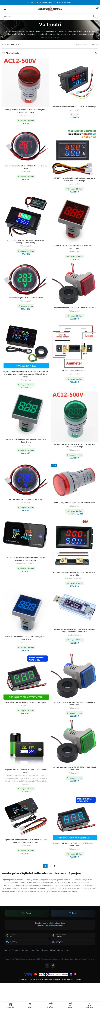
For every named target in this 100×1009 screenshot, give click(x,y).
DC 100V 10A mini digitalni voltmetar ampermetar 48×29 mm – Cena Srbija (74, 179)
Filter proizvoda (12, 53)
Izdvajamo (80, 583)
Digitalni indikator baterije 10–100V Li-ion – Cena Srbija (25, 776)
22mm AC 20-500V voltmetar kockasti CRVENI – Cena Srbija (74, 246)
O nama (7, 955)
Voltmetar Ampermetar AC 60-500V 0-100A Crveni (74, 309)
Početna (5, 44)
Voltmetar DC (74, 112)
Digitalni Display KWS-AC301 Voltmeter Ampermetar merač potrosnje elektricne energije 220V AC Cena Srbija (25, 376)
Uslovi (32, 955)
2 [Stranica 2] (50, 871)
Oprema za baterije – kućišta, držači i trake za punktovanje (25, 783)
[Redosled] (96, 53)
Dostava (15, 955)
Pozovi (26, 918)
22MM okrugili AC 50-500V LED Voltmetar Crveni (74, 506)
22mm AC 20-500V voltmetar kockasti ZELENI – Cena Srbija (26, 443)
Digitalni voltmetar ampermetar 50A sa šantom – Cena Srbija (74, 578)
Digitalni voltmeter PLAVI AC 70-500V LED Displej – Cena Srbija (74, 849)
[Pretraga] (50, 16)
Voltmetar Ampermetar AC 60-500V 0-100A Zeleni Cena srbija (74, 773)
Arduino (70, 640)
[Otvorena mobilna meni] (5, 8)
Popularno (31, 568)
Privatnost (44, 955)
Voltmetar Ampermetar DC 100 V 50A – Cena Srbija (74, 107)
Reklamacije (23, 955)
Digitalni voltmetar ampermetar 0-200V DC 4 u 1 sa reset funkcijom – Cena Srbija (25, 846)
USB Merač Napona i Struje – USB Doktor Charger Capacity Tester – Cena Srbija (74, 635)
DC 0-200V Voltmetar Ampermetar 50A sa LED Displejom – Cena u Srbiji (26, 564)
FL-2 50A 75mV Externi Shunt (74, 373)
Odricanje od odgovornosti (58, 955)
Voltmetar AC (26, 116)
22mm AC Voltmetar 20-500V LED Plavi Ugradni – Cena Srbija (25, 643)
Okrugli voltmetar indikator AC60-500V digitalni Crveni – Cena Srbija (25, 111)
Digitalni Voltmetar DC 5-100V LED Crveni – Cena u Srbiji (26, 167)
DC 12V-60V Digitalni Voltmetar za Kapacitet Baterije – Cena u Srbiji (26, 241)
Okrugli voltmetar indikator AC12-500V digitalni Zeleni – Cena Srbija (74, 448)
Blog (37, 955)
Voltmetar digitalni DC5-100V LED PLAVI (25, 502)
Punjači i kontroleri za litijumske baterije (20, 786)
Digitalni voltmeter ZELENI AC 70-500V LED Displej (25, 708)
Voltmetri (77, 640)
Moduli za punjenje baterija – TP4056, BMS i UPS (25, 781)
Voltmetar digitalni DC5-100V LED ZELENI (25, 297)
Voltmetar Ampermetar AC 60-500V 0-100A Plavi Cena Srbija (74, 708)
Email (73, 918)
